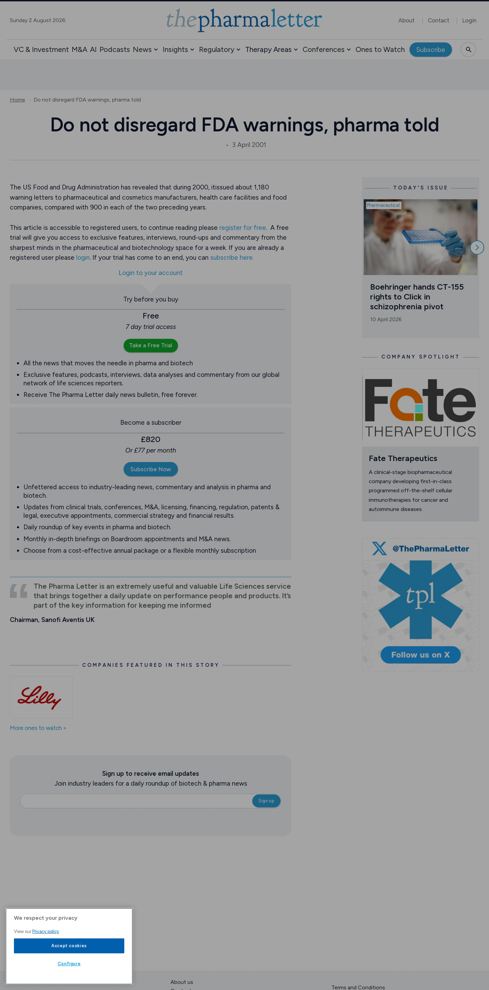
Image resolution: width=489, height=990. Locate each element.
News (142, 49)
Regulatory (216, 49)
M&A (79, 49)
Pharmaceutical (383, 205)
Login (469, 20)
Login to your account (151, 273)
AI (93, 49)
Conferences (324, 49)
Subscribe (430, 50)
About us (181, 982)
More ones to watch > (38, 728)
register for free (242, 228)
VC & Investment (41, 49)
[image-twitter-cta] (420, 605)
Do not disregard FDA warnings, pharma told (87, 100)
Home (17, 100)
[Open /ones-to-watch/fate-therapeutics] (420, 407)
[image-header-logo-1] (244, 20)
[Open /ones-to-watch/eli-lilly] (41, 697)
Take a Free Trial (150, 345)
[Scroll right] (477, 247)
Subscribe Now (150, 469)
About (406, 20)
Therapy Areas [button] (268, 49)
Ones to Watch (380, 49)
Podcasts (114, 49)
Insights (175, 49)
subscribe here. (232, 257)
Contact (438, 20)
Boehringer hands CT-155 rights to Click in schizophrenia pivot (418, 296)
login (83, 257)
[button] (156, 49)
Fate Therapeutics (403, 458)
